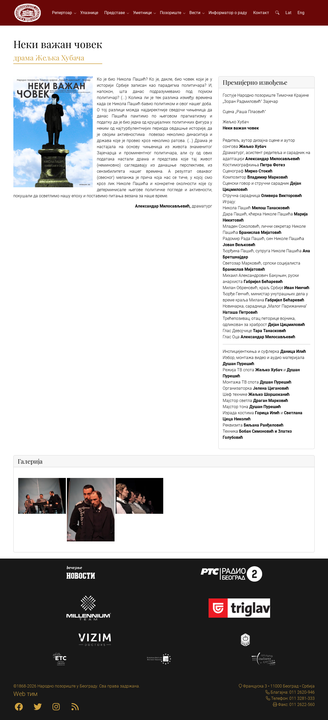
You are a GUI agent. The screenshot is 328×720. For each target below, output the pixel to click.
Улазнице (89, 12)
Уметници (143, 12)
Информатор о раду (228, 12)
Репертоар (63, 12)
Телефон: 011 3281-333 (292, 698)
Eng (301, 12)
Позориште (171, 12)
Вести (195, 12)
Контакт (261, 12)
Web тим (25, 693)
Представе (115, 12)
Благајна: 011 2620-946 (292, 692)
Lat (288, 12)
